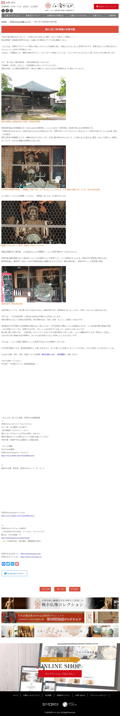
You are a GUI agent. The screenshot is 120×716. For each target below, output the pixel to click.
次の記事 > (75, 589)
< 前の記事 (45, 589)
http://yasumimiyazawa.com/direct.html (15, 538)
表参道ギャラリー (63, 695)
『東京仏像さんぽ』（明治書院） (53, 354)
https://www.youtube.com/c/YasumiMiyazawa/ (17, 456)
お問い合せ (10, 3)
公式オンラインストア (106, 6)
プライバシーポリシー (98, 695)
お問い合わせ (80, 695)
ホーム (15, 695)
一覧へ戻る (60, 589)
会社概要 (48, 695)
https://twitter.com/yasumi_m (31, 557)
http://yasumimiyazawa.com (31, 554)
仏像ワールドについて (31, 695)
